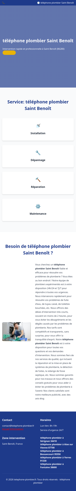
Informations (16, 429)
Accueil (5, 429)
